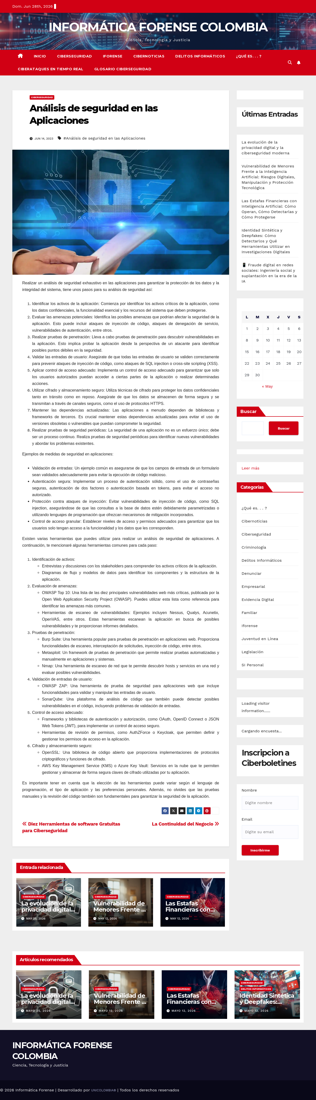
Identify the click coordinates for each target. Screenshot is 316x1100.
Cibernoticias (149, 56)
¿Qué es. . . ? (248, 56)
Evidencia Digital (258, 599)
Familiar (249, 612)
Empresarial (253, 586)
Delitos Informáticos (200, 56)
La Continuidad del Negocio (185, 824)
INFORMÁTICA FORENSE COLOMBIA (158, 27)
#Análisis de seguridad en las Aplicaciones (104, 138)
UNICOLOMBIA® (103, 1090)
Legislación (253, 651)
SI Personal (253, 665)
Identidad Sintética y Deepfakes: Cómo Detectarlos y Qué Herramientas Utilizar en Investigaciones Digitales (266, 241)
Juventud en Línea (260, 638)
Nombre (249, 790)
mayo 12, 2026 (111, 1010)
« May (267, 386)
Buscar (248, 411)
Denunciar (252, 573)
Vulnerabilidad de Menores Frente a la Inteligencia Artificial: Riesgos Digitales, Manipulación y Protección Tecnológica (268, 177)
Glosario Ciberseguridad (123, 69)
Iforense (112, 56)
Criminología (254, 547)
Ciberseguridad (74, 56)
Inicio (40, 56)
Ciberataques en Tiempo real (50, 69)
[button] (290, 62)
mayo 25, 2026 (38, 1010)
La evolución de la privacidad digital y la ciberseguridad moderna (266, 147)
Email (247, 819)
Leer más (250, 468)
